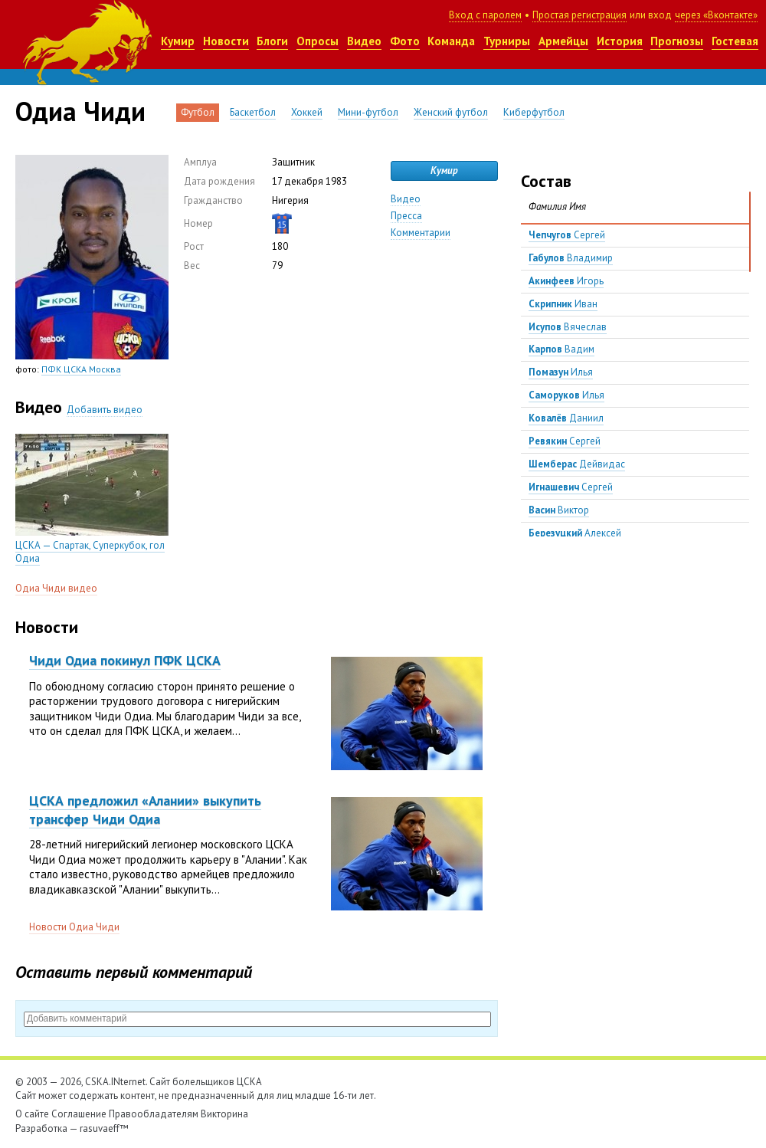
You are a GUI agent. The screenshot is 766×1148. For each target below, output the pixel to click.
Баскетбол (253, 112)
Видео (364, 41)
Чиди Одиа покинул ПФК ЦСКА (125, 660)
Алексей (575, 533)
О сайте (32, 1113)
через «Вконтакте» (716, 14)
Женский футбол (451, 112)
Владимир (571, 257)
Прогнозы (676, 41)
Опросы (317, 41)
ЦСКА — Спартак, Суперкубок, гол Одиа (90, 552)
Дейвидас (577, 464)
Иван (563, 303)
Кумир (178, 41)
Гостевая (735, 41)
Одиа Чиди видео (56, 588)
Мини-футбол (368, 112)
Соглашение (78, 1113)
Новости (226, 41)
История (620, 41)
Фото (405, 41)
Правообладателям (153, 1113)
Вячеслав (568, 326)
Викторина (224, 1113)
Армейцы (563, 41)
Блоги (272, 41)
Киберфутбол (534, 112)
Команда (451, 41)
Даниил (566, 418)
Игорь (566, 280)
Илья (561, 372)
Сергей (567, 234)
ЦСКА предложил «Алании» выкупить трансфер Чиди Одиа (145, 809)
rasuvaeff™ (104, 1128)
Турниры (506, 41)
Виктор (559, 510)
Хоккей (306, 112)
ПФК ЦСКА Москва (81, 369)
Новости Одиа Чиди (74, 926)
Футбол (197, 112)
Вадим (561, 349)
